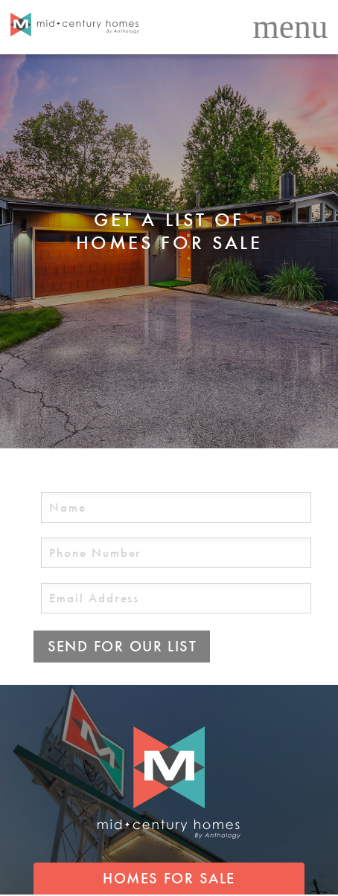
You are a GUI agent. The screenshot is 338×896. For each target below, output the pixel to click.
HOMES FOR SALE (169, 878)
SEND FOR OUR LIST (122, 646)
